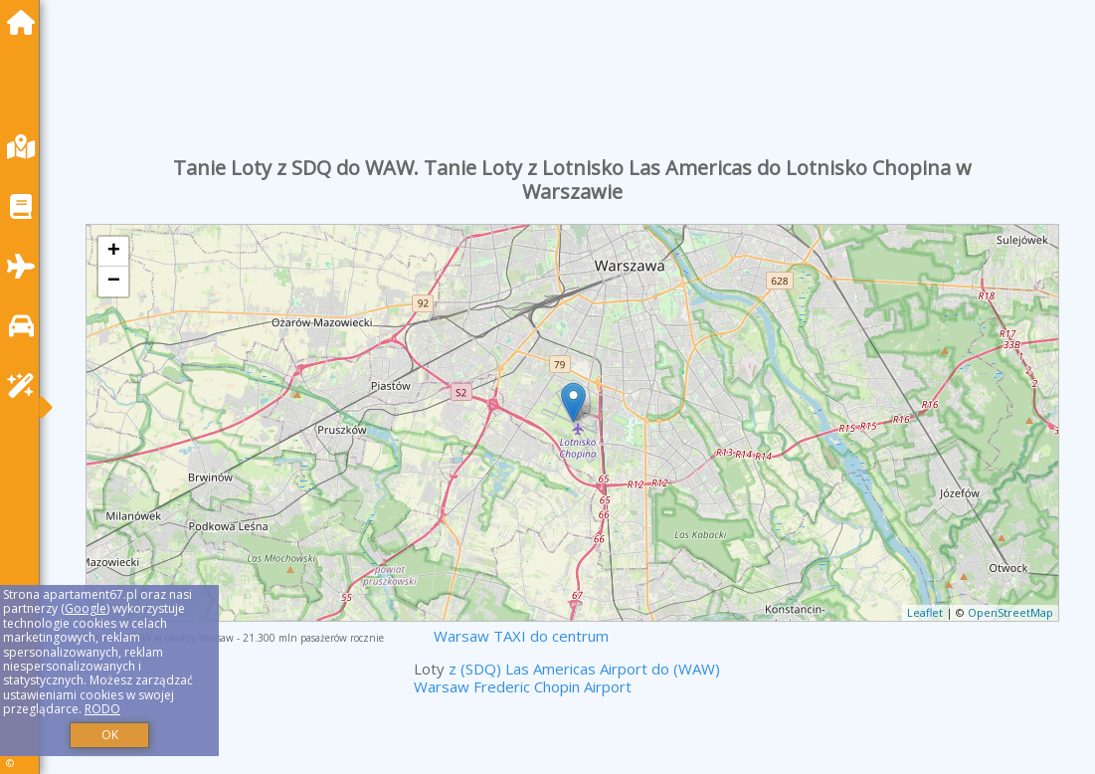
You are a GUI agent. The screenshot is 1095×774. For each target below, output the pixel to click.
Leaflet (925, 612)
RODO (102, 708)
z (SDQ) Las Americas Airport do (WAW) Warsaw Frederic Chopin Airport (567, 677)
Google (85, 608)
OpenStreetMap (1010, 612)
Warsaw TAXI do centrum (521, 636)
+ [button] (113, 252)
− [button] (113, 281)
